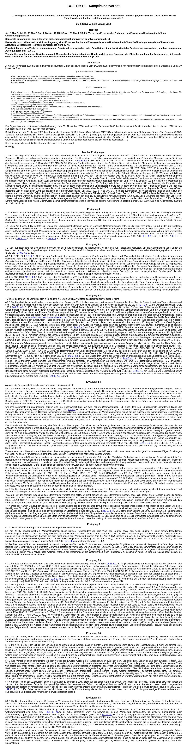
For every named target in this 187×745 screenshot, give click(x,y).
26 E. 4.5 (69, 541)
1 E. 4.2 (147, 236)
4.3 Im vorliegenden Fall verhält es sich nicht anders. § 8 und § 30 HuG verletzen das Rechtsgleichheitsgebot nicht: (62, 299)
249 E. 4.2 (79, 327)
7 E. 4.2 (141, 305)
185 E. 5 (52, 238)
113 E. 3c (56, 579)
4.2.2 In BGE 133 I (14, 277)
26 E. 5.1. (112, 563)
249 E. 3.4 (107, 511)
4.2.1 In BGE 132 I (15, 256)
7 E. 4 (29, 256)
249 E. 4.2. (73, 356)
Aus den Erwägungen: (93, 152)
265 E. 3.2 (21, 238)
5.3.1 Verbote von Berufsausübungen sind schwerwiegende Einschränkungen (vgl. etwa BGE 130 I (56, 563)
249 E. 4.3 (22, 253)
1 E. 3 (173, 236)
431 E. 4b (52, 712)
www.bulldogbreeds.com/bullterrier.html (47, 317)
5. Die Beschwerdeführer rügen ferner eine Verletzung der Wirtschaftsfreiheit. (43, 527)
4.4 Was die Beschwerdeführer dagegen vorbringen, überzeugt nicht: (39, 385)
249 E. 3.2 (82, 160)
